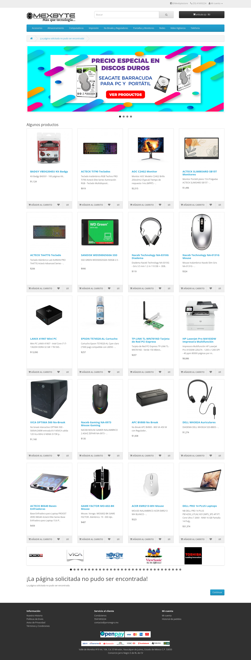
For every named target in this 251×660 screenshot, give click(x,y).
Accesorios (37, 28)
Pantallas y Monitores (143, 28)
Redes (162, 28)
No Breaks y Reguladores (116, 28)
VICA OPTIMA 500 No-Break (47, 422)
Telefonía (195, 28)
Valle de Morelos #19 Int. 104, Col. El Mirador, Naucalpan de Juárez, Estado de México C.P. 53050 (125, 649)
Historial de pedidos (171, 619)
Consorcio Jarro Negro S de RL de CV (125, 652)
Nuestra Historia (35, 615)
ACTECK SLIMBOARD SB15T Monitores (200, 173)
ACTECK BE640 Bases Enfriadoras (43, 507)
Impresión (94, 28)
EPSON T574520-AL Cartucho (99, 338)
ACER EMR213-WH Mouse (148, 506)
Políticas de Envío (35, 619)
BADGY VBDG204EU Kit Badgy (49, 171)
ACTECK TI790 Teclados (95, 171)
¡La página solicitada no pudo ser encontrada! (62, 38)
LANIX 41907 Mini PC (43, 338)
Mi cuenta (166, 615)
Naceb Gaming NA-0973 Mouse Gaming (96, 423)
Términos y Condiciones (38, 626)
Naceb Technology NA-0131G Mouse (201, 256)
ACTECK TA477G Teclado (45, 255)
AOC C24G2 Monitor (144, 171)
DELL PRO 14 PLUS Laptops (200, 506)
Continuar (217, 592)
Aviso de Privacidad (36, 622)
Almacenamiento (56, 28)
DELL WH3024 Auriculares (199, 422)
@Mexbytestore (179, 3)
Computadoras (76, 28)
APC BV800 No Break (145, 422)
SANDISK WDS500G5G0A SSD (99, 255)
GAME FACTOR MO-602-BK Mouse (97, 507)
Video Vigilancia (178, 28)
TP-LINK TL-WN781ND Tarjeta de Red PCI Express (151, 340)
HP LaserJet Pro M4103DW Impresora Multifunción (199, 340)
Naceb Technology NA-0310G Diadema (150, 256)
